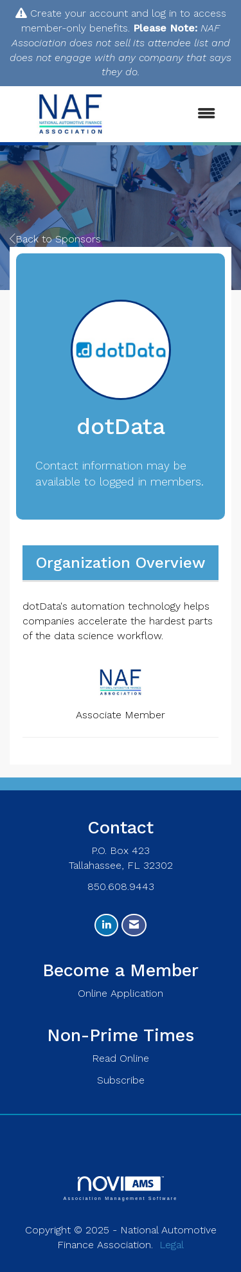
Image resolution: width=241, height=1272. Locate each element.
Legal (171, 1245)
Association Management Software (120, 1188)
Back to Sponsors (55, 239)
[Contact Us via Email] (134, 925)
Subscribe (121, 1080)
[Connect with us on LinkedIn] (106, 925)
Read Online (120, 1058)
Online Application (120, 993)
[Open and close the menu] (180, 114)
